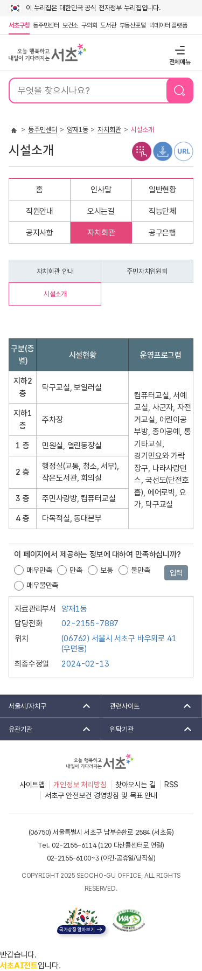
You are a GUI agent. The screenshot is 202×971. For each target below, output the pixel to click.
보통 (106, 570)
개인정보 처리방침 (80, 784)
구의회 (89, 25)
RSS (171, 784)
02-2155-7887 (90, 623)
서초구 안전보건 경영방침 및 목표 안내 (101, 795)
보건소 (70, 25)
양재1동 (77, 130)
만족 (75, 570)
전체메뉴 (178, 49)
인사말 (101, 190)
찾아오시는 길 (135, 784)
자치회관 (109, 130)
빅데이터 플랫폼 (168, 25)
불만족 (140, 570)
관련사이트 (147, 706)
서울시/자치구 (46, 706)
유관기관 (46, 729)
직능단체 (162, 211)
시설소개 (55, 294)
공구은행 (162, 233)
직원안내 (39, 211)
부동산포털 (133, 25)
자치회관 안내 (55, 271)
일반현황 (162, 190)
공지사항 (39, 233)
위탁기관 (147, 729)
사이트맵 (32, 784)
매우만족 (39, 570)
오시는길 (101, 211)
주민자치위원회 (147, 271)
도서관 (108, 25)
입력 (176, 572)
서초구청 (19, 25)
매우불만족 (42, 585)
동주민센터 (45, 25)
